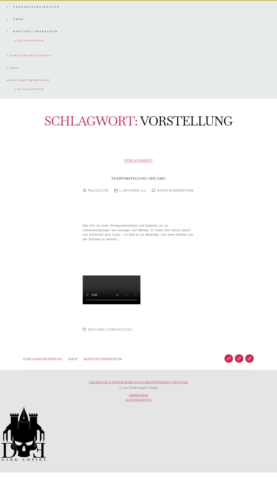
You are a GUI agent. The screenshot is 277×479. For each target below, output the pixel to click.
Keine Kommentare (175, 197)
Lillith (101, 197)
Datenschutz (30, 44)
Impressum (138, 402)
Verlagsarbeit (138, 167)
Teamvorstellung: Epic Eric (138, 185)
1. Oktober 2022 (132, 197)
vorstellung (119, 336)
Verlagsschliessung (37, 8)
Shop (19, 21)
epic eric (96, 336)
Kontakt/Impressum (36, 34)
